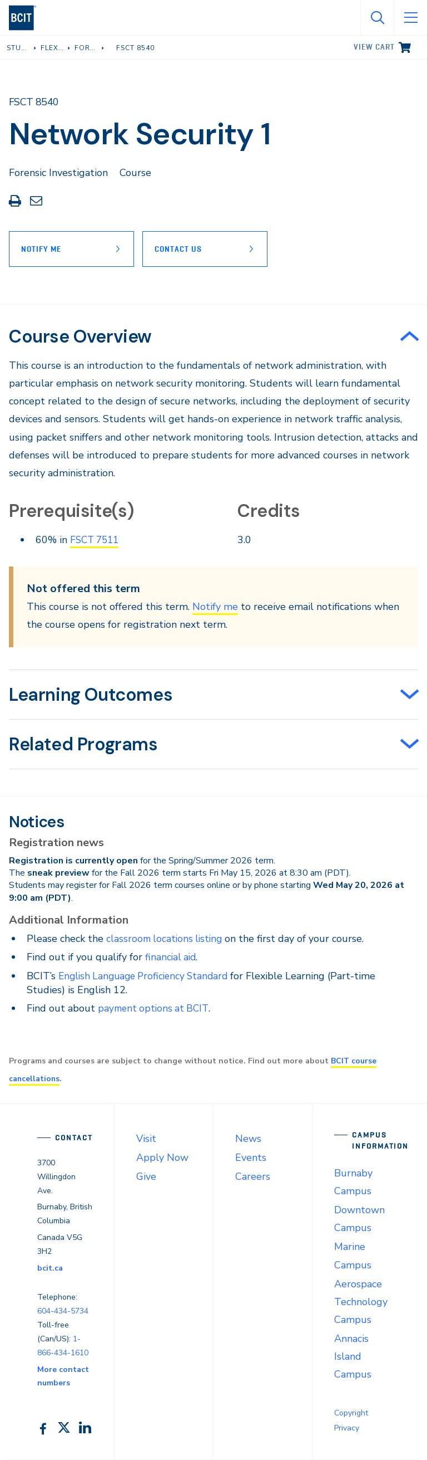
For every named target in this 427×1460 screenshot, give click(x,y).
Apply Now (162, 1157)
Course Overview (80, 336)
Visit (146, 1138)
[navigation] (27, 18)
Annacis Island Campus (352, 1356)
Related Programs (83, 744)
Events (250, 1157)
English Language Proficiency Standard (147, 976)
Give (146, 1176)
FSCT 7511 (96, 539)
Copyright (351, 1413)
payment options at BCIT (155, 1008)
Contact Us (181, 249)
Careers (252, 1176)
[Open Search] (377, 18)
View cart (374, 46)
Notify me (215, 606)
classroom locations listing (166, 938)
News (248, 1138)
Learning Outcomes (90, 694)
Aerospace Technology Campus (361, 1301)
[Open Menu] (410, 18)
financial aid (171, 957)
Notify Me (41, 249)
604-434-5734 (62, 1311)
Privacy (346, 1428)
